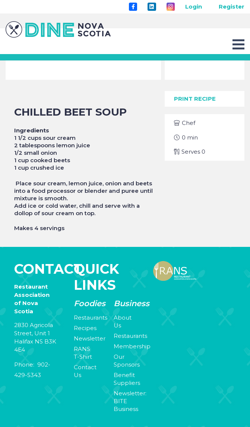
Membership (132, 346)
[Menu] (238, 44)
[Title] (133, 7)
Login (193, 6)
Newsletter (89, 338)
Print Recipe (195, 98)
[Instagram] (171, 7)
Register (231, 6)
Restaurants (90, 317)
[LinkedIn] (152, 7)
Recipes (85, 328)
